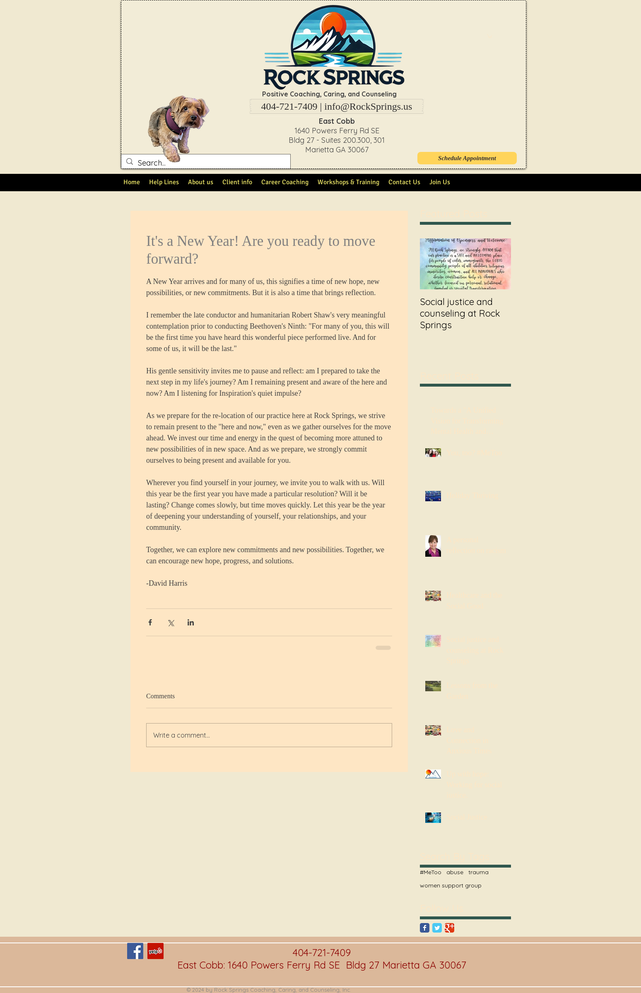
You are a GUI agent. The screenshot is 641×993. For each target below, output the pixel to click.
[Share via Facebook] (150, 622)
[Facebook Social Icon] (135, 951)
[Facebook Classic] (424, 928)
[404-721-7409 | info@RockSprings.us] (337, 106)
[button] (489, 36)
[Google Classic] (449, 928)
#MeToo (430, 872)
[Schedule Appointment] (467, 158)
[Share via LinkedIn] (191, 622)
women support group (451, 885)
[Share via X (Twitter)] (170, 622)
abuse (454, 872)
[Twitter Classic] (437, 928)
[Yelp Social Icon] (155, 951)
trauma (478, 872)
